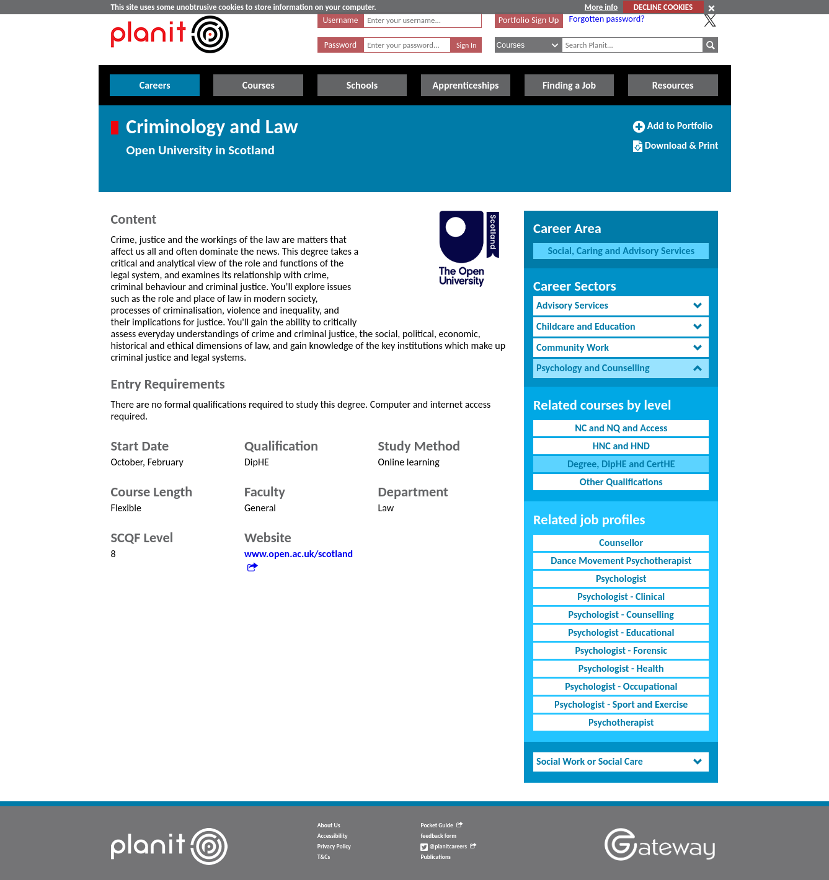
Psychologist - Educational (621, 632)
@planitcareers (448, 846)
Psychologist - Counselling (621, 614)
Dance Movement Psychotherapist (621, 560)
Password (340, 45)
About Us (328, 825)
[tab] (621, 305)
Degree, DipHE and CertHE (621, 464)
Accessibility (332, 836)
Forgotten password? (607, 18)
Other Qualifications (621, 482)
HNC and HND (621, 446)
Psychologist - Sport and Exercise (621, 704)
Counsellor (621, 542)
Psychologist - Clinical (621, 596)
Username (340, 20)
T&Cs (323, 857)
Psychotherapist (621, 722)
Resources (673, 85)
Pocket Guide (441, 825)
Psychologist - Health (621, 668)
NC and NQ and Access (621, 428)
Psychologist (621, 578)
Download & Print (675, 151)
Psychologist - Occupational (621, 686)
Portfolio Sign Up (529, 19)
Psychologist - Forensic (621, 650)
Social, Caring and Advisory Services (620, 251)
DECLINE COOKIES (663, 7)
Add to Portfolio (672, 131)
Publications (435, 857)
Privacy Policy (334, 846)
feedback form (438, 836)
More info (601, 7)
